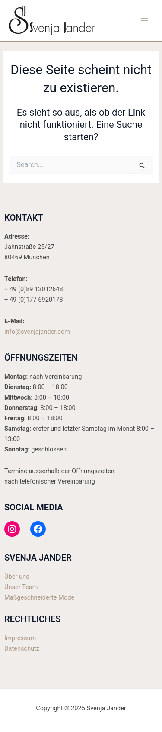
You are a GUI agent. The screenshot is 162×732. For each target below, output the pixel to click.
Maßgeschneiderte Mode (39, 597)
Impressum (20, 638)
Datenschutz (21, 648)
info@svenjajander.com (37, 331)
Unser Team (21, 587)
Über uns (16, 576)
